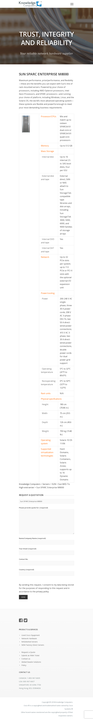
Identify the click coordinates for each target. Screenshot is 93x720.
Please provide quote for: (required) (46, 520)
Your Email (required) (46, 551)
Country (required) (46, 572)
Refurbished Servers (29, 642)
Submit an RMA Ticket (30, 655)
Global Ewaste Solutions (31, 662)
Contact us (25, 659)
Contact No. (46, 561)
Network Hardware (29, 638)
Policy (23, 665)
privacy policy (42, 591)
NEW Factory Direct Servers (32, 645)
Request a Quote (28, 652)
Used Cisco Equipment (30, 635)
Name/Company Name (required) (46, 541)
